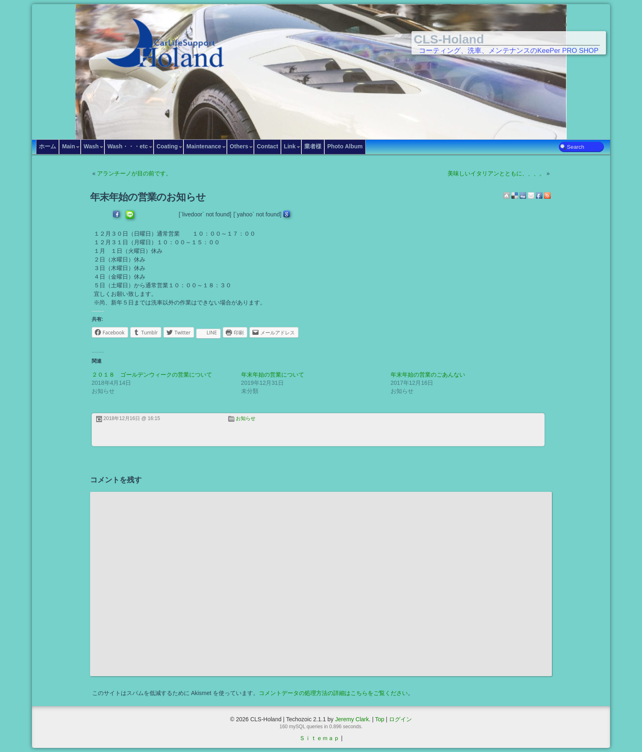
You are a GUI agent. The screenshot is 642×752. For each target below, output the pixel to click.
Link (290, 146)
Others (239, 146)
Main (68, 146)
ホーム (47, 146)
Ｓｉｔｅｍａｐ (319, 738)
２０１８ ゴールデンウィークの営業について (152, 374)
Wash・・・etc (127, 146)
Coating (167, 146)
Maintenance (203, 146)
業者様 (312, 146)
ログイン (400, 719)
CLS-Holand (449, 39)
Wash (91, 146)
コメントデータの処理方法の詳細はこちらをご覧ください (333, 693)
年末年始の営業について (272, 374)
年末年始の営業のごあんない (428, 374)
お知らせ (245, 418)
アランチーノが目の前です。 (134, 173)
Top (379, 719)
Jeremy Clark (351, 719)
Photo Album (345, 146)
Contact (267, 146)
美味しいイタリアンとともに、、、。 (496, 173)
